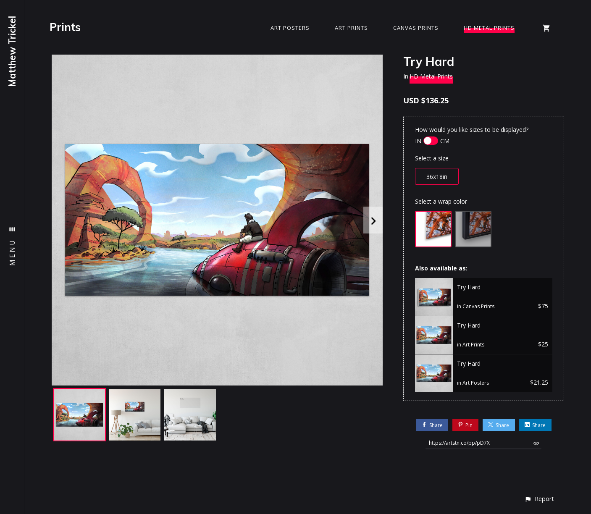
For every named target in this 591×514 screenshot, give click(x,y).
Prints (65, 27)
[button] (539, 498)
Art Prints (351, 27)
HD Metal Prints (489, 27)
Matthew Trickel (12, 51)
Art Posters (290, 27)
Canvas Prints (416, 27)
